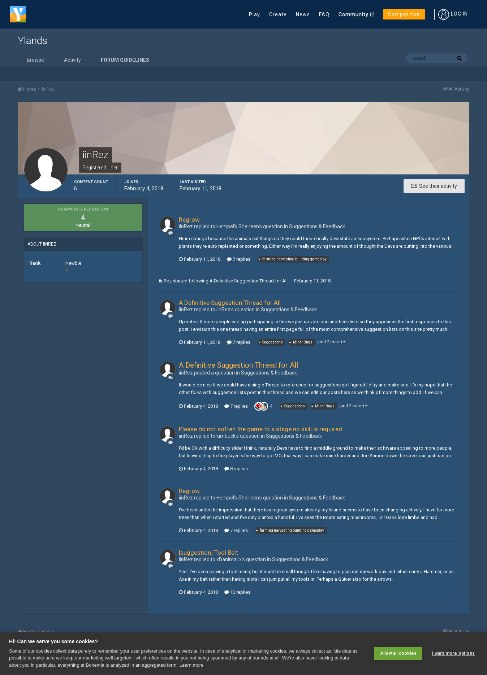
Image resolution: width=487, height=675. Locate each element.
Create (278, 14)
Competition (404, 14)
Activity (72, 60)
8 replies (236, 468)
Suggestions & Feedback (317, 226)
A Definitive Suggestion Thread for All (249, 281)
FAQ (324, 14)
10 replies (237, 592)
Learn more (191, 665)
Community (354, 14)
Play (254, 14)
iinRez (165, 281)
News (303, 14)
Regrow (189, 219)
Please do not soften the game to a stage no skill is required (260, 429)
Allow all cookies (398, 653)
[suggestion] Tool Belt (208, 552)
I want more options (453, 653)
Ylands (32, 41)
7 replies (238, 259)
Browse (35, 60)
